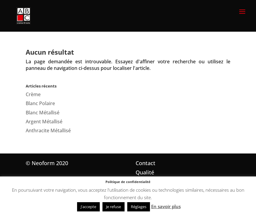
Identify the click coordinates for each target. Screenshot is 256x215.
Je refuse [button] (113, 206)
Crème (33, 94)
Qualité (145, 172)
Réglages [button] (138, 206)
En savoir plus (166, 206)
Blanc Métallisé (42, 112)
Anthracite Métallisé (48, 130)
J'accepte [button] (88, 206)
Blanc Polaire (40, 103)
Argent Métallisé (44, 121)
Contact (145, 163)
